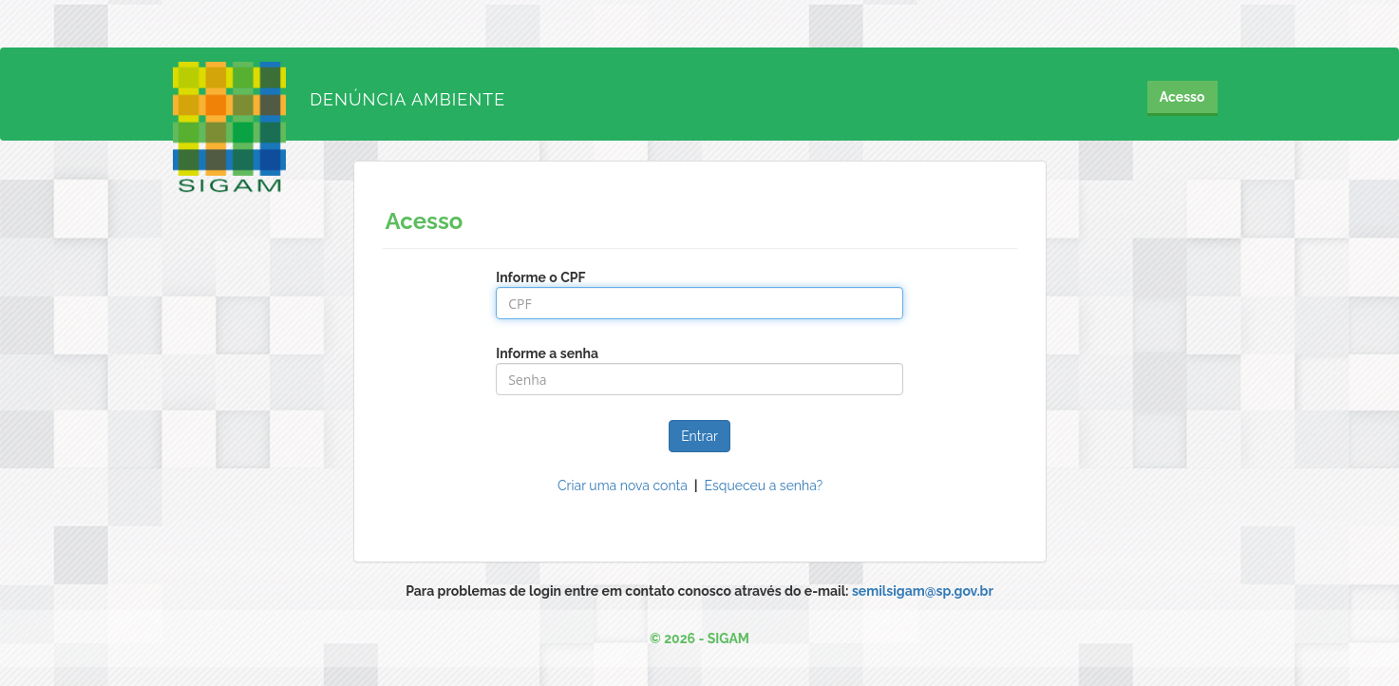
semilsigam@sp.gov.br (922, 591)
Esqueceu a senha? (764, 485)
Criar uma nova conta (623, 485)
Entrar (699, 436)
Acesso (1182, 97)
